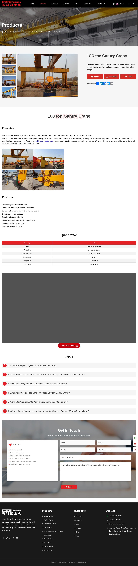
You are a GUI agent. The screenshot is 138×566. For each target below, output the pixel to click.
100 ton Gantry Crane (55, 32)
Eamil (128, 76)
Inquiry (95, 76)
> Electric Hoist (47, 527)
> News (77, 532)
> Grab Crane (46, 535)
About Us (54, 4)
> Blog (76, 536)
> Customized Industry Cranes (52, 531)
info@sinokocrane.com (117, 524)
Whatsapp (111, 76)
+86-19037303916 (115, 516)
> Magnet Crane (47, 539)
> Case (76, 524)
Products (43, 4)
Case (76, 4)
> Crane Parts (47, 550)
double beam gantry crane (44, 141)
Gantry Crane (23, 32)
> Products (78, 516)
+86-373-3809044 (115, 520)
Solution (66, 4)
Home (32, 4)
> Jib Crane (46, 542)
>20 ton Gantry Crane (38, 32)
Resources (87, 4)
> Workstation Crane (49, 524)
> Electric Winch (47, 546)
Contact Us (101, 4)
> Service (77, 528)
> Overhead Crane (48, 516)
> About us (78, 520)
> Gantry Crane (47, 520)
